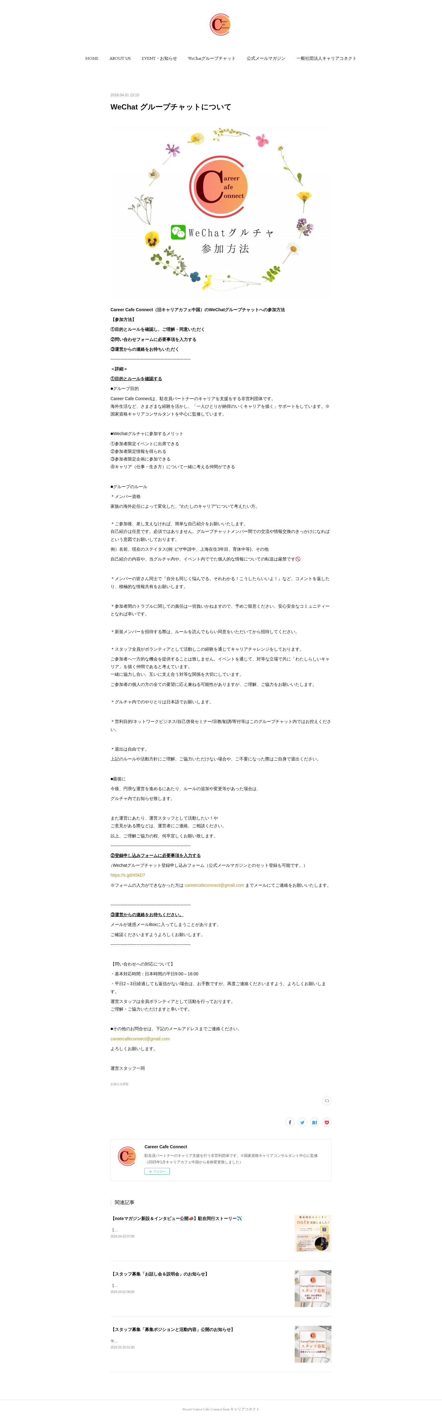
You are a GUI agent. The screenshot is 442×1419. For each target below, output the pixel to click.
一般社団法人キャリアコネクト (327, 58)
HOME (92, 58)
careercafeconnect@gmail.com (214, 885)
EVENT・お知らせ (159, 58)
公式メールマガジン (266, 58)
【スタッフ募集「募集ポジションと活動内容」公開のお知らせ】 (172, 1329)
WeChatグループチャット (212, 58)
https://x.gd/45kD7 (127, 875)
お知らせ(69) (119, 1084)
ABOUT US (120, 58)
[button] (92, 58)
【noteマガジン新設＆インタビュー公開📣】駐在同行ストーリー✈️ (176, 1218)
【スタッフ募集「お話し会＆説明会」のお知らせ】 (159, 1274)
